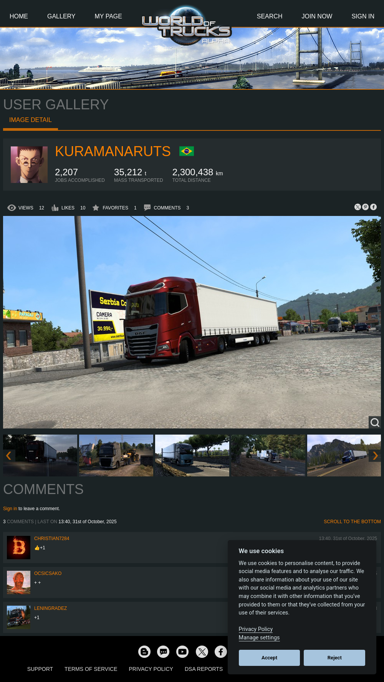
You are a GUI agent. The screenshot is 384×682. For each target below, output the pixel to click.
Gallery (61, 16)
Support (40, 669)
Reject (335, 658)
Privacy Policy (151, 669)
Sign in (10, 508)
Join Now (316, 16)
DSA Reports (204, 669)
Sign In (362, 16)
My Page (108, 16)
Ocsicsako (47, 573)
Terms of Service (91, 669)
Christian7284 (51, 538)
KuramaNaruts (113, 151)
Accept (269, 658)
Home (19, 16)
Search (270, 16)
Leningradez (50, 608)
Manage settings (259, 637)
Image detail (30, 120)
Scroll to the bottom (352, 521)
